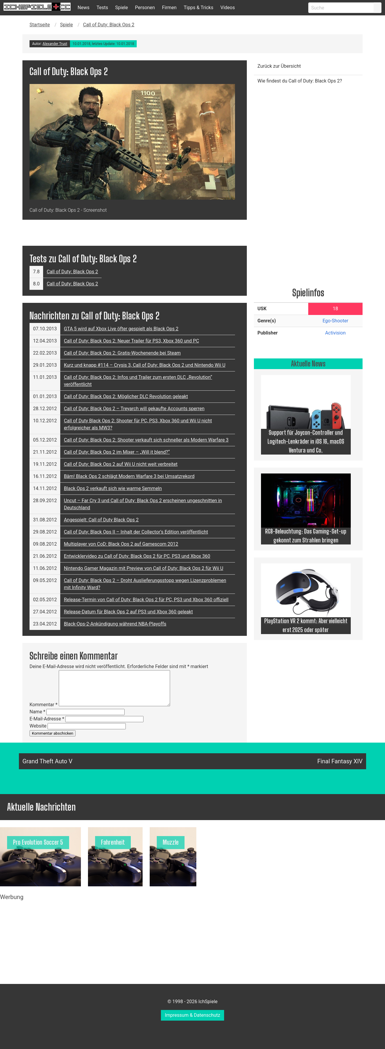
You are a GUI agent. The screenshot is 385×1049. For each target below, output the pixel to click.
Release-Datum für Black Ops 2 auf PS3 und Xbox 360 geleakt (128, 612)
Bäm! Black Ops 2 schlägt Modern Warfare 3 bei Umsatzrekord (129, 476)
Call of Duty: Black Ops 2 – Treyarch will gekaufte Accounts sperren (134, 408)
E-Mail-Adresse (47, 719)
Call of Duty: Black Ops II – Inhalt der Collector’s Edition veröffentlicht (136, 532)
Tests (102, 7)
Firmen (169, 7)
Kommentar (44, 704)
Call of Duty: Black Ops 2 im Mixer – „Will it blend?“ (116, 452)
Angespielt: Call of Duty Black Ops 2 (101, 520)
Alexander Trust (55, 44)
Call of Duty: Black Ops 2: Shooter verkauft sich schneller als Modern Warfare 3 (146, 440)
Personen (145, 7)
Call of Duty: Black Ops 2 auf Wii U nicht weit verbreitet (120, 464)
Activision (335, 333)
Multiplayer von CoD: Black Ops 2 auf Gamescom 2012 (121, 544)
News (83, 7)
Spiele (121, 7)
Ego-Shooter (335, 321)
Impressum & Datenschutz (192, 1015)
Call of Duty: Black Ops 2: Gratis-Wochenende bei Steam (122, 353)
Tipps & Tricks (198, 7)
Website (38, 726)
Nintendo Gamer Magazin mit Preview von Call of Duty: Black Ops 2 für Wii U (143, 568)
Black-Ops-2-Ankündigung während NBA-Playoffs (115, 624)
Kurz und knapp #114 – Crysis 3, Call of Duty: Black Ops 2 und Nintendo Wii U (144, 365)
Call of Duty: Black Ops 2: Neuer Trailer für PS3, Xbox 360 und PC (131, 341)
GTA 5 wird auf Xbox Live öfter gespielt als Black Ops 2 (121, 329)
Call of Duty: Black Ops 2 (108, 25)
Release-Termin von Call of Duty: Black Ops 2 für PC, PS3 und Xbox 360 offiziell (146, 599)
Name (37, 712)
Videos (227, 7)
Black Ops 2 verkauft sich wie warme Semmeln (113, 488)
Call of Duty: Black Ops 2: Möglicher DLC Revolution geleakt (126, 396)
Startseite (40, 25)
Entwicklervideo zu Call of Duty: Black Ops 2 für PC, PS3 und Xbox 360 (137, 556)
